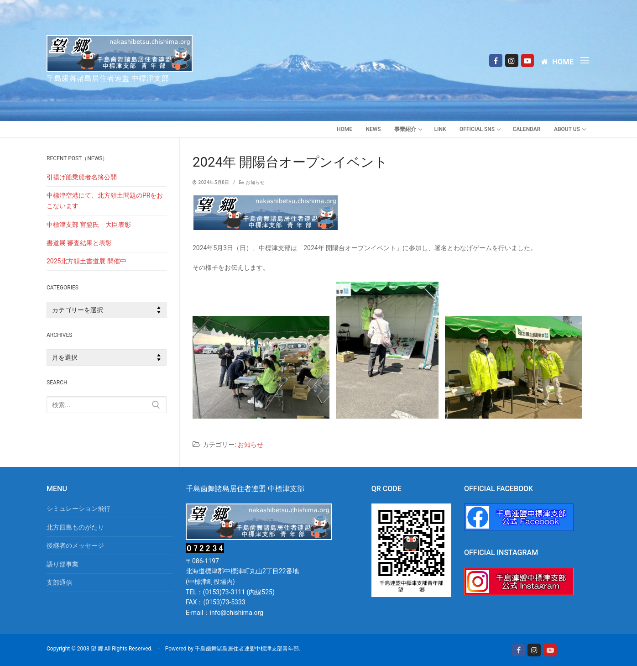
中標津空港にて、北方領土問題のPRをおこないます (105, 201)
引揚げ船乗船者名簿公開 (82, 177)
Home (557, 62)
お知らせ (252, 182)
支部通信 (59, 582)
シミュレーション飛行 (78, 508)
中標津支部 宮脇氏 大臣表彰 (89, 224)
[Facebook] (495, 60)
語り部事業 (62, 564)
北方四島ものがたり (75, 527)
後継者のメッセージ (75, 545)
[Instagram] (511, 60)
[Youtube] (527, 60)
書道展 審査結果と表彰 (79, 242)
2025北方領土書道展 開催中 (86, 261)
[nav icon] (586, 60)
